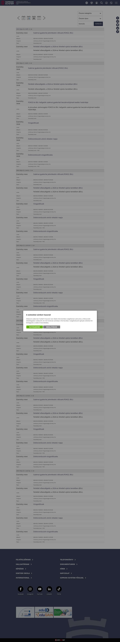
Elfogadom (34, 327)
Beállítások (51, 327)
